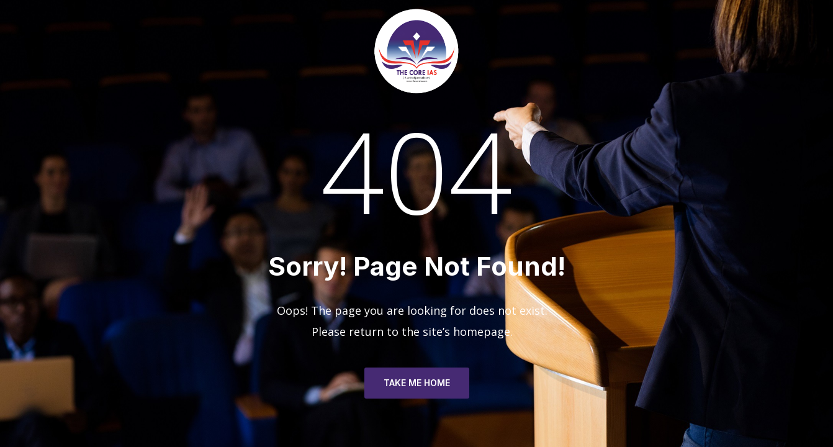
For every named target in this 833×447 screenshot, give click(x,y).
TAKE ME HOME (417, 382)
